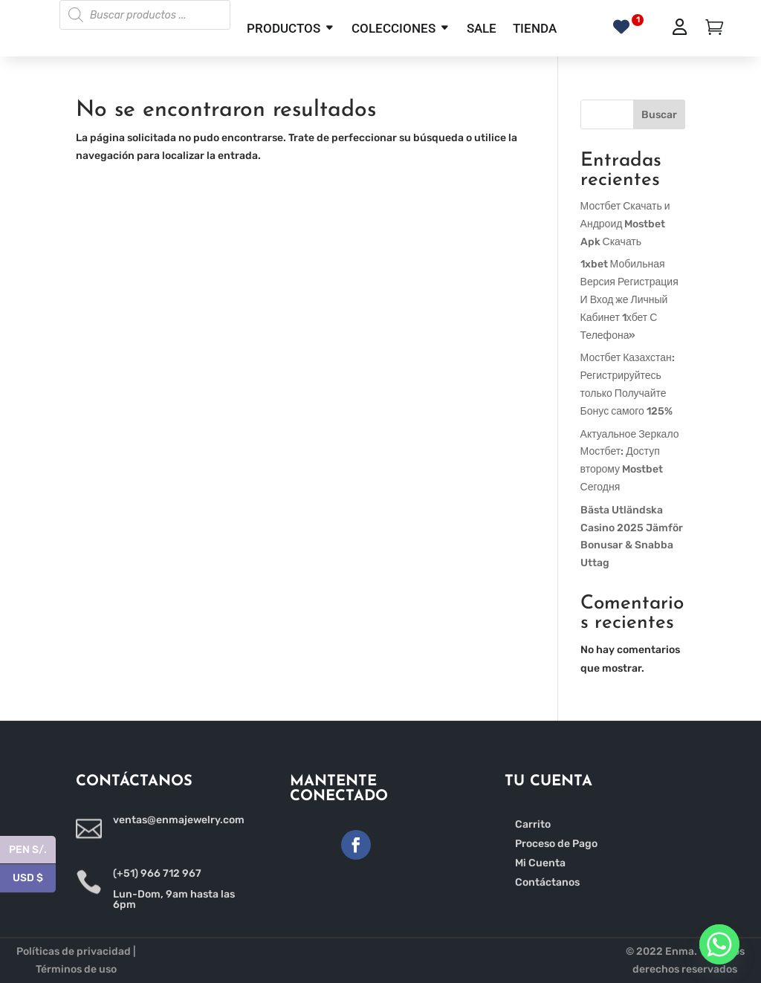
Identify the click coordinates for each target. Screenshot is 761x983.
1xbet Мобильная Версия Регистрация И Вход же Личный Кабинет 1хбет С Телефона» (629, 299)
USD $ (34, 878)
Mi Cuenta (540, 863)
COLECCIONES (393, 28)
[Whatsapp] (719, 944)
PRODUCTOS (283, 28)
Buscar (659, 114)
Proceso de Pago (556, 843)
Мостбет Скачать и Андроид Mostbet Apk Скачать (625, 224)
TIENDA (535, 28)
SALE (481, 28)
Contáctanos (547, 882)
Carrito (533, 824)
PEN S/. (32, 850)
